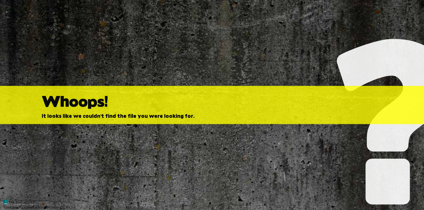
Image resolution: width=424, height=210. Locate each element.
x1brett (29, 207)
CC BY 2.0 (68, 207)
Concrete (10, 207)
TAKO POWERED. (19, 202)
